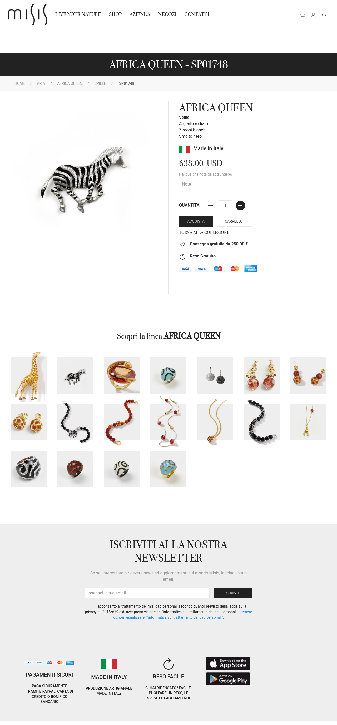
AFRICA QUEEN (69, 60)
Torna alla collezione (204, 208)
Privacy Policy (47, 711)
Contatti (196, 14)
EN (292, 707)
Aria (41, 60)
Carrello (234, 198)
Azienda (140, 14)
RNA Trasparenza (45, 717)
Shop (115, 14)
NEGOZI (167, 14)
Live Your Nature (78, 14)
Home (19, 60)
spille (100, 60)
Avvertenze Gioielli (82, 717)
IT (278, 707)
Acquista (196, 198)
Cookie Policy (19, 711)
